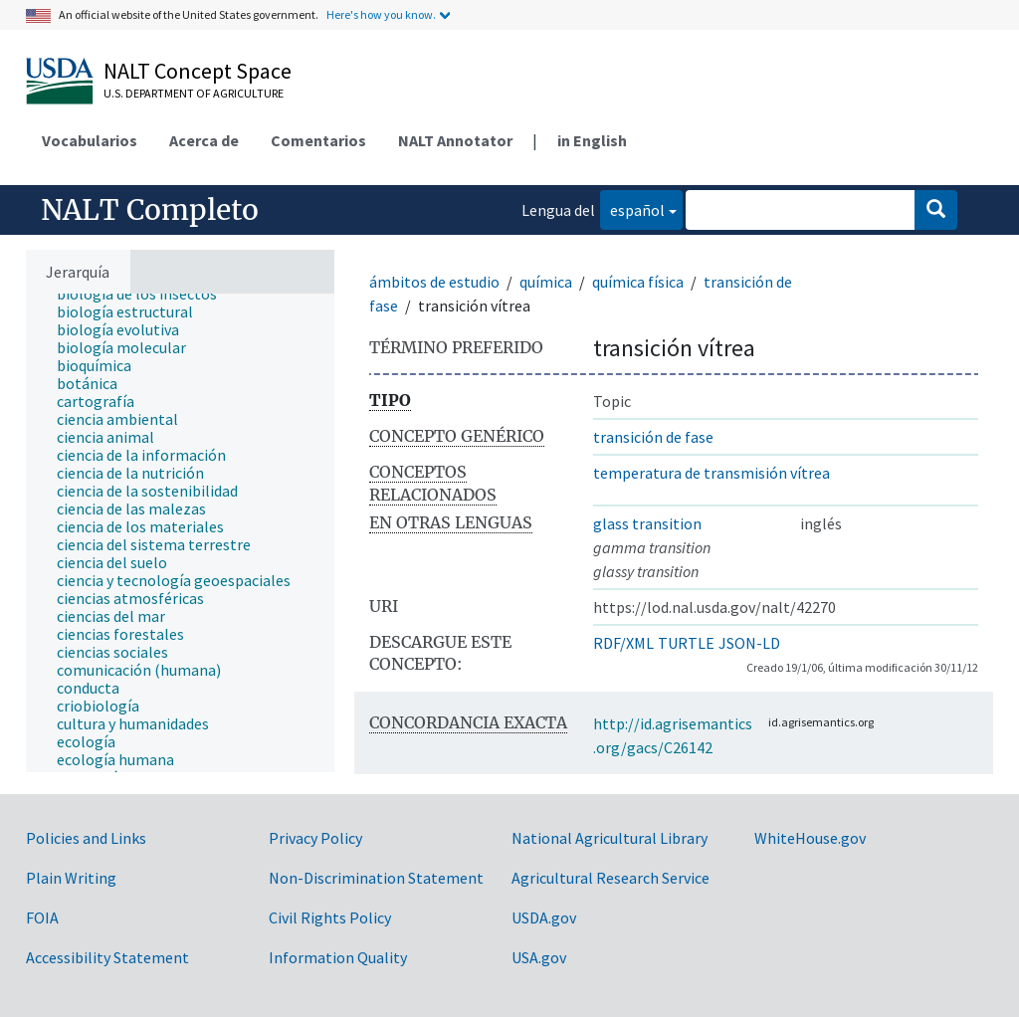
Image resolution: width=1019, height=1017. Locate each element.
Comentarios (318, 140)
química (545, 282)
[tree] (180, 533)
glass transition (647, 523)
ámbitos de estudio (434, 282)
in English (592, 140)
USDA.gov (543, 917)
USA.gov (538, 957)
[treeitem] (145, 294)
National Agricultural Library (609, 838)
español (632, 208)
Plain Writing (71, 878)
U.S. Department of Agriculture (193, 93)
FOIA (42, 917)
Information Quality (338, 957)
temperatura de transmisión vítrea (711, 473)
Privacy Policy (315, 838)
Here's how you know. (381, 14)
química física (638, 282)
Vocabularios (89, 140)
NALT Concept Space (197, 71)
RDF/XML (623, 643)
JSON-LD (749, 643)
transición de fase (653, 437)
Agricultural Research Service (610, 878)
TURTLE (686, 643)
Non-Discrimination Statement (376, 878)
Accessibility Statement (107, 957)
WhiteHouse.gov (810, 838)
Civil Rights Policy (330, 917)
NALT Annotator (455, 140)
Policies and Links (86, 838)
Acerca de (204, 140)
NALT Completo (150, 210)
